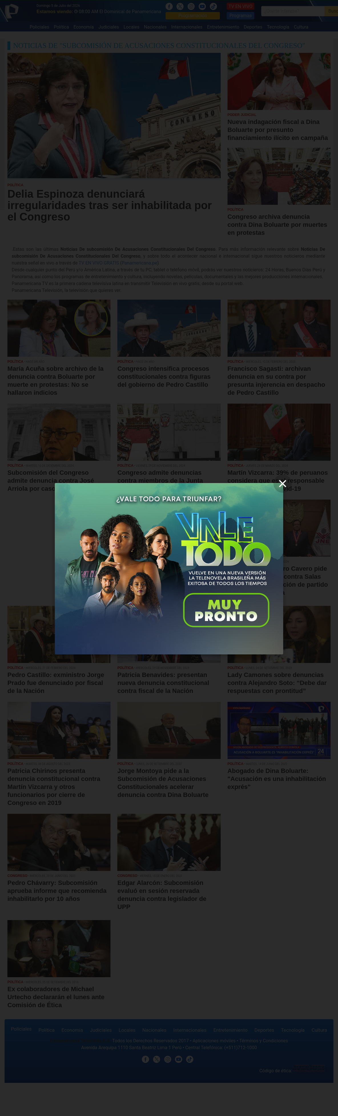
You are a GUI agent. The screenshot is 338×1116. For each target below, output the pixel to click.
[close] (282, 483)
